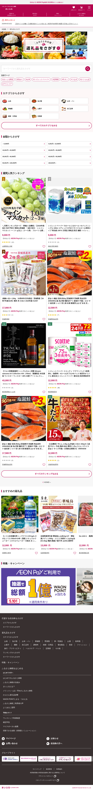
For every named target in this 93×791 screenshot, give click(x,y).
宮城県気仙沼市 (53, 319)
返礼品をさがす (34, 14)
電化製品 (61, 645)
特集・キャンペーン (58, 14)
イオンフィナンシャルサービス (46, 780)
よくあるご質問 (9, 707)
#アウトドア (7, 84)
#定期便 (56, 79)
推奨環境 (49, 769)
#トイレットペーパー (41, 79)
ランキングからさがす (11, 653)
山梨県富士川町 (7, 246)
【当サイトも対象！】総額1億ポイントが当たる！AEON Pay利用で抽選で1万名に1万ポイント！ (46, 24)
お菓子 (6, 645)
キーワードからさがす (11, 627)
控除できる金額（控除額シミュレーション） (20, 731)
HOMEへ (47, 482)
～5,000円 (5, 144)
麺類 (15, 645)
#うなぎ (74, 79)
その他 (57, 648)
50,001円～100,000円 (9, 163)
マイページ (9, 738)
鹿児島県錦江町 (84, 553)
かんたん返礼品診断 (10, 695)
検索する (87, 68)
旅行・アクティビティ (12, 648)
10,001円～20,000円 (9, 150)
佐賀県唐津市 (45, 553)
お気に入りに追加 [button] (44, 246)
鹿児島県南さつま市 (8, 392)
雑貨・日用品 (48, 645)
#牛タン (65, 79)
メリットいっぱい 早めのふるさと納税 (17, 691)
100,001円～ (52, 163)
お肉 (6, 641)
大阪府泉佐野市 (53, 464)
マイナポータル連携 (10, 726)
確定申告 (6, 722)
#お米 (28, 79)
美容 (70, 645)
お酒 (69, 641)
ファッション (82, 645)
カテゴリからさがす (10, 637)
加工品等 (25, 645)
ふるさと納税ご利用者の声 (13, 703)
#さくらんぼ (85, 79)
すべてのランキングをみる (46, 474)
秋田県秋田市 (52, 392)
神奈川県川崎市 (53, 246)
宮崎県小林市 (6, 553)
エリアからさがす (10, 623)
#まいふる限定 (7, 79)
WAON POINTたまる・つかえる (15, 699)
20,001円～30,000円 (55, 150)
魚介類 (14, 641)
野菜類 (47, 641)
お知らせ (52, 738)
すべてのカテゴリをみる (46, 125)
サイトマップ (37, 769)
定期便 (48, 648)
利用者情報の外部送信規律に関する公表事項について (47, 772)
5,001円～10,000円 (54, 144)
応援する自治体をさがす (11, 14)
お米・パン (26, 641)
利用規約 (59, 769)
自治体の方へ (54, 743)
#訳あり (20, 79)
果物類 (37, 641)
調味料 (35, 645)
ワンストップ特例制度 (11, 718)
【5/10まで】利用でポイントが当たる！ (46, 2)
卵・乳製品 (58, 641)
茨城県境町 (5, 319)
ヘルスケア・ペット (33, 648)
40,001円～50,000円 (55, 156)
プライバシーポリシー (46, 776)
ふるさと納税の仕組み (11, 682)
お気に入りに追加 (36, 553)
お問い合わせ (10, 743)
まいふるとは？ (9, 686)
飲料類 (77, 641)
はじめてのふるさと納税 (12, 678)
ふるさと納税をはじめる (81, 14)
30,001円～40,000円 (9, 156)
